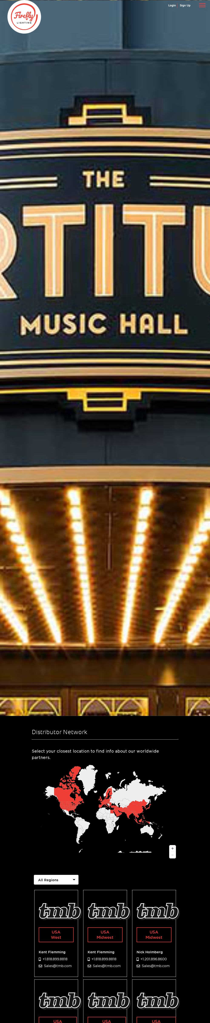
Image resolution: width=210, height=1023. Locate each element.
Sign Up (185, 5)
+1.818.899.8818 (55, 959)
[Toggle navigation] (202, 5)
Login (172, 5)
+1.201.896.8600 (153, 959)
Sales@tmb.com (58, 966)
